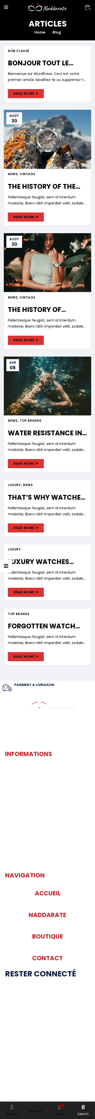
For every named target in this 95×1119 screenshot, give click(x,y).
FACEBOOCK (47, 1004)
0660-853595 (47, 828)
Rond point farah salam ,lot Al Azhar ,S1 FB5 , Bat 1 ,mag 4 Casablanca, (47, 790)
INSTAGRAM (48, 1037)
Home (39, 32)
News (12, 174)
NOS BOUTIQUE (47, 1070)
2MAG (8, 1095)
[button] (87, 7)
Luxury (14, 485)
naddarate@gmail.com (47, 861)
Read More (25, 93)
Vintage (27, 174)
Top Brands (31, 421)
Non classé (18, 51)
